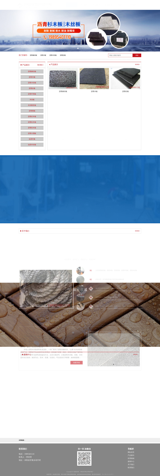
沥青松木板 (32, 122)
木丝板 (32, 99)
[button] (78, 48)
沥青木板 (43, 55)
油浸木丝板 (32, 144)
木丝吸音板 (32, 105)
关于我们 (86, 5)
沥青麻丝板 (33, 55)
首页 (74, 5)
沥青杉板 (63, 55)
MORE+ (137, 64)
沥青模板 (32, 111)
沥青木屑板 (32, 133)
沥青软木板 (32, 128)
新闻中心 (122, 5)
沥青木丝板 (53, 55)
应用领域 (110, 5)
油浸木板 (32, 139)
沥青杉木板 (32, 116)
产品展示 (98, 5)
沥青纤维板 (32, 94)
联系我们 (135, 5)
